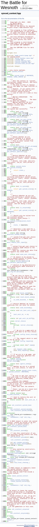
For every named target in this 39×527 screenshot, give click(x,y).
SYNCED (9, 77)
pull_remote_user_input (16, 242)
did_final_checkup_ (21, 462)
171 (4, 400)
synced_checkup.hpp (22, 61)
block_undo (24, 293)
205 (4, 460)
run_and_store (25, 120)
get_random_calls (20, 442)
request (28, 341)
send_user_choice (26, 254)
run (21, 112)
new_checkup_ (12, 458)
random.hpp (19, 59)
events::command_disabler (20, 460)
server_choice (20, 321)
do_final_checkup (20, 444)
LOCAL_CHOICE (18, 77)
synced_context (17, 71)
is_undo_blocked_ (20, 300)
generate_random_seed (15, 234)
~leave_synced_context (18, 481)
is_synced (23, 186)
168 (4, 393)
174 (4, 405)
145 (4, 341)
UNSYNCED (30, 75)
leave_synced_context (20, 476)
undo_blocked (25, 308)
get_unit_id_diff (25, 318)
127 (4, 310)
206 (4, 462)
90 (4, 220)
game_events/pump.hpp (23, 55)
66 (4, 166)
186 (4, 425)
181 (4, 414)
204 (4, 457)
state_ (21, 170)
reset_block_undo (26, 297)
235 (4, 517)
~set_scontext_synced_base (20, 410)
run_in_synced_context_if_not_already (21, 146)
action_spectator (13, 116)
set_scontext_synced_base (21, 405)
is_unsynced (24, 208)
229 (4, 509)
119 (4, 297)
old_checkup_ (22, 456)
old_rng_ (27, 417)
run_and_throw (25, 128)
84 (4, 208)
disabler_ (10, 461)
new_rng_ (10, 416)
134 (4, 321)
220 (4, 485)
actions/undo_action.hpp (24, 63)
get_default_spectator (15, 117)
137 (4, 325)
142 (4, 334)
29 (4, 71)
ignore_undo (24, 364)
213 (4, 476)
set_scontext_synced (19, 425)
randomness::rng (16, 417)
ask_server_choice (14, 360)
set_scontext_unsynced (20, 509)
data (30, 114)
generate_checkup (13, 453)
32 (4, 75)
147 (4, 345)
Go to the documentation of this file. (12, 18)
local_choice (30, 334)
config (24, 114)
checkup (19, 452)
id (27, 314)
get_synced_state (13, 168)
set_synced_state (13, 221)
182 (4, 417)
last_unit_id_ (19, 314)
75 (4, 186)
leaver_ (10, 520)
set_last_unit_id (26, 310)
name (31, 345)
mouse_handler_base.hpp (24, 58)
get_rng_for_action (14, 272)
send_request (22, 350)
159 (4, 370)
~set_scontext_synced (18, 440)
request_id (21, 349)
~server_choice (25, 325)
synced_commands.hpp (23, 62)
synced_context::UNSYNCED (18, 372)
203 (4, 456)
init (16, 450)
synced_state (19, 75)
